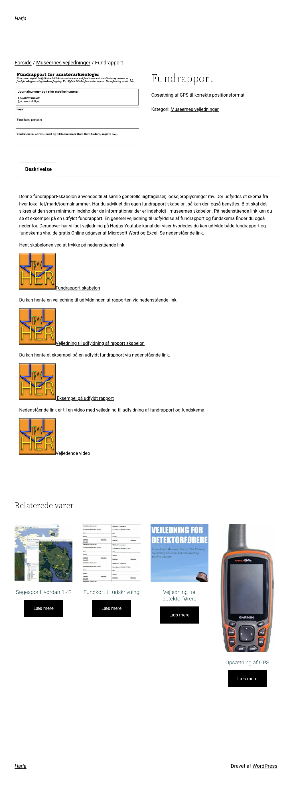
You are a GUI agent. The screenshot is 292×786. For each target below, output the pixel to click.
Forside (23, 63)
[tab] (38, 169)
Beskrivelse (38, 169)
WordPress (264, 766)
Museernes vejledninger (63, 63)
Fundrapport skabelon (59, 288)
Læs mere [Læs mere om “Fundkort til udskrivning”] (112, 608)
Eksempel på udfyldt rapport (66, 398)
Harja (21, 18)
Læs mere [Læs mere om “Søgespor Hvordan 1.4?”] (43, 608)
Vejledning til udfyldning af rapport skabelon (100, 343)
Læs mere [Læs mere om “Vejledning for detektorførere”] (179, 615)
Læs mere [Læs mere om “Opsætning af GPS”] (247, 678)
